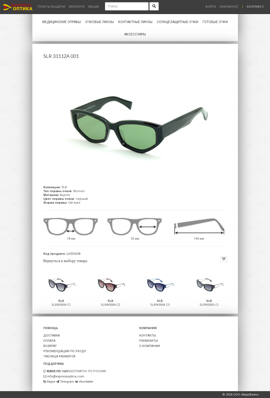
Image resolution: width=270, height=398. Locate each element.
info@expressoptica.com (65, 376)
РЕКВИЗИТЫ (148, 341)
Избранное (229, 7)
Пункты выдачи (51, 7)
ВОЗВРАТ (50, 346)
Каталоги (76, 7)
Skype (51, 381)
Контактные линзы (135, 22)
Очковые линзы (99, 22)
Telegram (67, 381)
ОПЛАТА (49, 341)
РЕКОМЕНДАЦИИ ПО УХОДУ (64, 351)
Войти (211, 7)
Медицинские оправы (61, 22)
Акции (93, 7)
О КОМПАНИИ (149, 346)
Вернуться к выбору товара (65, 260)
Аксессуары (135, 34)
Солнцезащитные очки (177, 22)
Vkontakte (86, 381)
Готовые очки (215, 22)
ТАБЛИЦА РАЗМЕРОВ (59, 356)
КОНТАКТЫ (147, 335)
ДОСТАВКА (51, 335)
